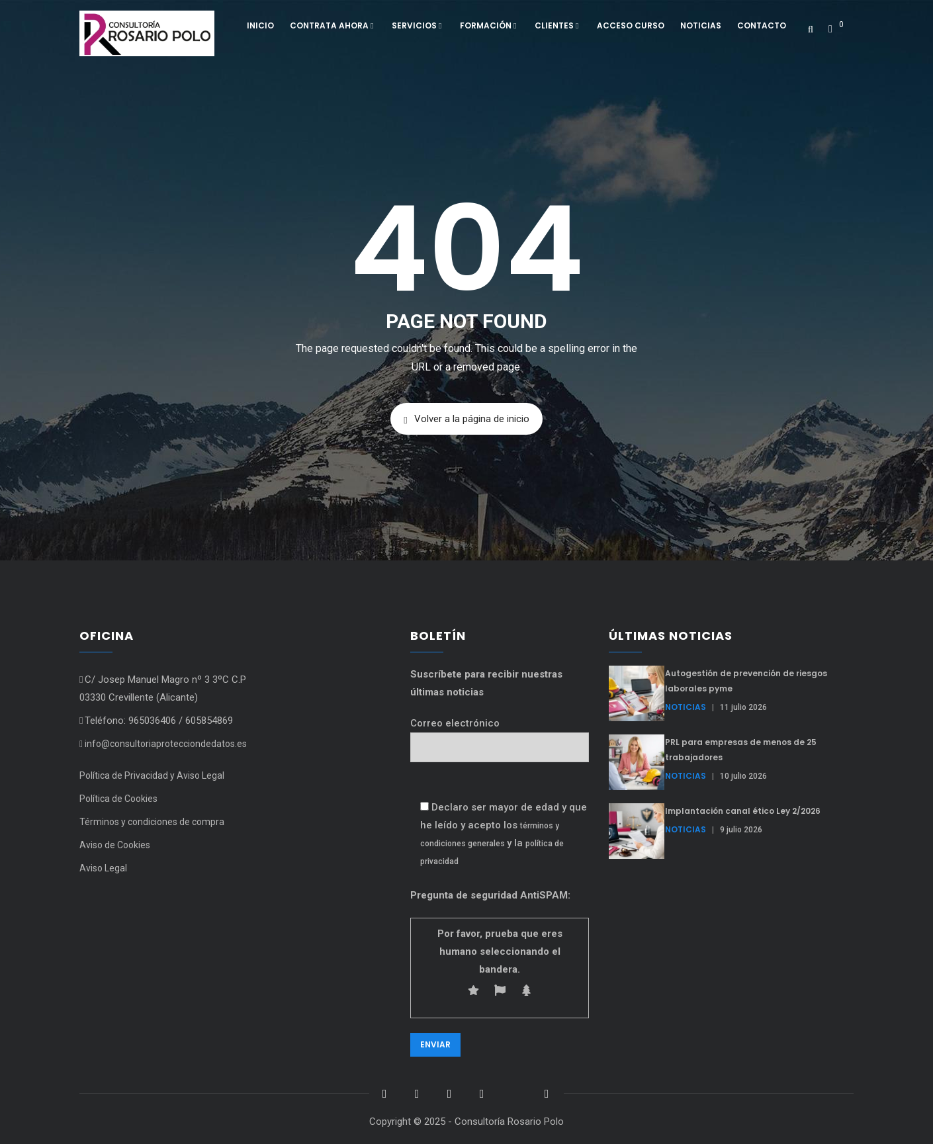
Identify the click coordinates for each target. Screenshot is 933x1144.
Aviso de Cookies (114, 845)
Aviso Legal (103, 868)
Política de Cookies (118, 798)
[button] (836, 24)
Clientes (558, 25)
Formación (489, 25)
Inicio (260, 25)
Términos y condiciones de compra (151, 821)
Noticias (700, 25)
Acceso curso (630, 25)
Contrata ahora (333, 25)
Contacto (761, 25)
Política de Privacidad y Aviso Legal (151, 775)
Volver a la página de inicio (466, 419)
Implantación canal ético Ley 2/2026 (743, 810)
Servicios (418, 25)
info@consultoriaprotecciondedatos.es (163, 743)
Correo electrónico (499, 735)
